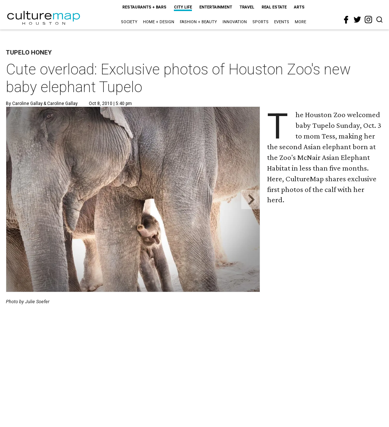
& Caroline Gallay (60, 103)
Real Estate (274, 7)
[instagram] (368, 19)
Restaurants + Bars (144, 7)
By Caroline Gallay (24, 103)
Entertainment (215, 7)
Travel (246, 7)
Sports (260, 22)
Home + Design (158, 22)
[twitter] (357, 19)
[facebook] (346, 20)
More (300, 22)
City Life (183, 7)
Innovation (234, 22)
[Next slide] (250, 199)
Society (129, 22)
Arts (299, 7)
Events (281, 22)
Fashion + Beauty (198, 22)
